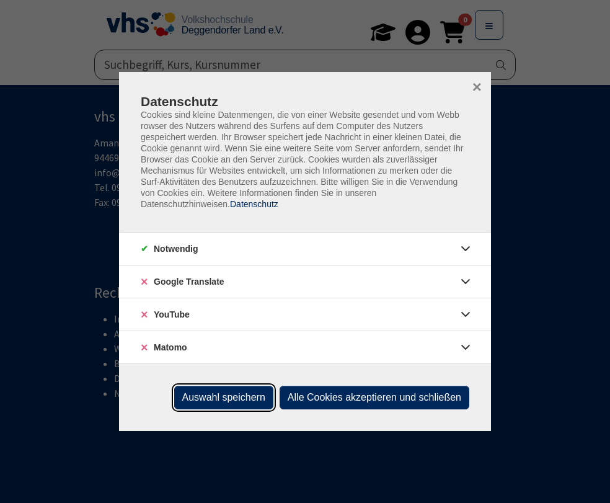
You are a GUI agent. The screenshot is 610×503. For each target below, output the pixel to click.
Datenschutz (254, 204)
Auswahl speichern (223, 397)
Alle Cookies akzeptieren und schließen (374, 397)
